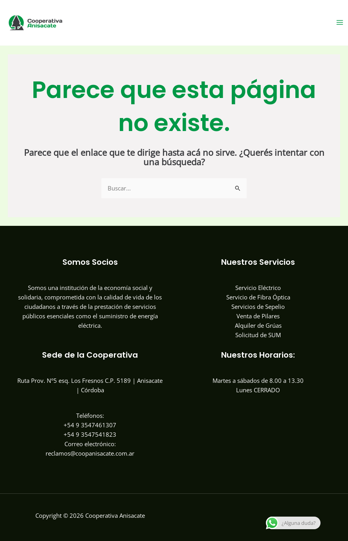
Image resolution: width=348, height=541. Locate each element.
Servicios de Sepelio (258, 306)
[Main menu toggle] (340, 22)
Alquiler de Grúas (258, 325)
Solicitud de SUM (258, 335)
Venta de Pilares (258, 316)
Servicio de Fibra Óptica (258, 297)
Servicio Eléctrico (258, 288)
